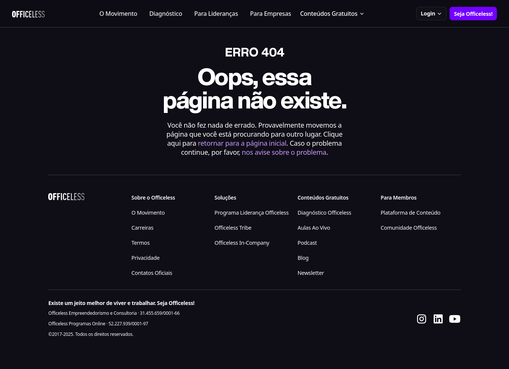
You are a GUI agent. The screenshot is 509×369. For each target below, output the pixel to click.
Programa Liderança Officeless (251, 212)
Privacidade (145, 257)
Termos (140, 242)
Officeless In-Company (241, 242)
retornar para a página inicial (242, 143)
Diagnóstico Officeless (324, 212)
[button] (332, 13)
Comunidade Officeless (409, 227)
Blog (303, 257)
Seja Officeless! (473, 13)
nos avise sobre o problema (284, 152)
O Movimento (118, 13)
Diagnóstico (165, 13)
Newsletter (311, 272)
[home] (28, 13)
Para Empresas (270, 13)
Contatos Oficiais (151, 272)
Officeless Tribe (232, 227)
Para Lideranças (216, 13)
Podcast (307, 242)
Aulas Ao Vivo (314, 227)
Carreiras (142, 227)
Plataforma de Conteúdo (410, 212)
